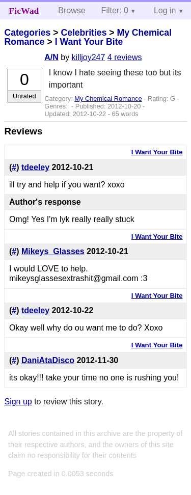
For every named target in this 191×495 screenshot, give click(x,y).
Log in (165, 10)
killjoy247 (88, 57)
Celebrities (83, 33)
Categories (27, 33)
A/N (51, 57)
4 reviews (124, 57)
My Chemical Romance (108, 98)
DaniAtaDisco (47, 360)
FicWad (24, 11)
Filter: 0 (114, 10)
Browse (71, 10)
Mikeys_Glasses (53, 251)
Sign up (18, 401)
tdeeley (35, 167)
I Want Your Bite (89, 42)
